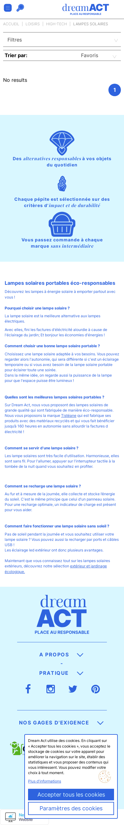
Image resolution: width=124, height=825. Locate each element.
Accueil (11, 24)
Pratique (61, 673)
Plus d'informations (44, 781)
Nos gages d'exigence (61, 722)
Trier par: (16, 55)
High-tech (56, 24)
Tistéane (68, 415)
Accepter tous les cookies (71, 794)
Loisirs (33, 24)
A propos (61, 654)
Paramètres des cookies (71, 808)
